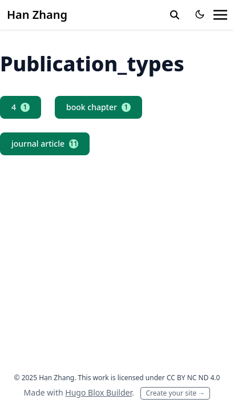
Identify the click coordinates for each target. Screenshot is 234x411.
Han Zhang (37, 14)
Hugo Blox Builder (98, 392)
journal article (44, 143)
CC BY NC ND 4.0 (193, 377)
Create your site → (175, 393)
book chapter (98, 107)
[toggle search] (174, 14)
